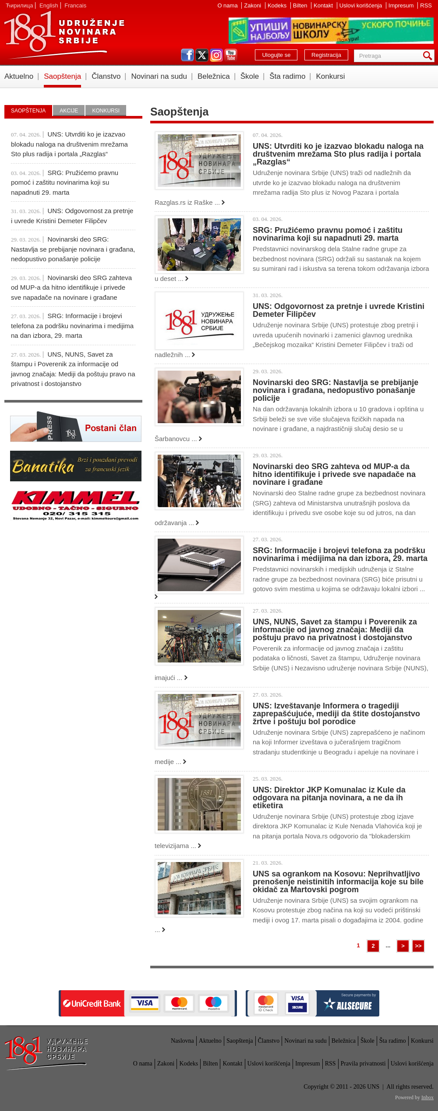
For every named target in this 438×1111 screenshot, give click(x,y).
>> (418, 946)
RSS (426, 5)
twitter (201, 55)
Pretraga (429, 55)
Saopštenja (62, 76)
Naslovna (182, 1040)
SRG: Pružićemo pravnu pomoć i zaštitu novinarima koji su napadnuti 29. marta (328, 234)
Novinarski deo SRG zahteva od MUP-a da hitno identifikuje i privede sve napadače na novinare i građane (334, 474)
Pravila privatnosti (363, 1063)
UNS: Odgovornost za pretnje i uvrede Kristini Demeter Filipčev (338, 310)
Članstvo (106, 76)
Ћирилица (19, 5)
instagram (216, 55)
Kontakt (324, 5)
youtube (230, 55)
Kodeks (278, 5)
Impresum (402, 5)
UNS (64, 35)
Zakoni (253, 5)
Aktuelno (18, 76)
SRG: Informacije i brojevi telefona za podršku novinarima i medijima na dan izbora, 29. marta (340, 554)
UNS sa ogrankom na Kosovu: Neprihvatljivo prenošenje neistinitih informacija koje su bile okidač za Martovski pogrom (338, 881)
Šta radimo (287, 76)
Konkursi (330, 76)
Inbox (427, 1097)
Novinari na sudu (159, 76)
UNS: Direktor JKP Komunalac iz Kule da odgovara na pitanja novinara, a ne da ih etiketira (329, 797)
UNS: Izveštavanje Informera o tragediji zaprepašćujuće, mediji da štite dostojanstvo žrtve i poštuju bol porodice (336, 713)
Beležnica (214, 76)
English (48, 5)
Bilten (301, 5)
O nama (228, 5)
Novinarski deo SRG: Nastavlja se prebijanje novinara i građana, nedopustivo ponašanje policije (335, 390)
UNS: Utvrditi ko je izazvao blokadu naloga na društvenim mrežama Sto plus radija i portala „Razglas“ (338, 154)
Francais (75, 5)
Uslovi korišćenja (361, 5)
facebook (187, 55)
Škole (249, 76)
